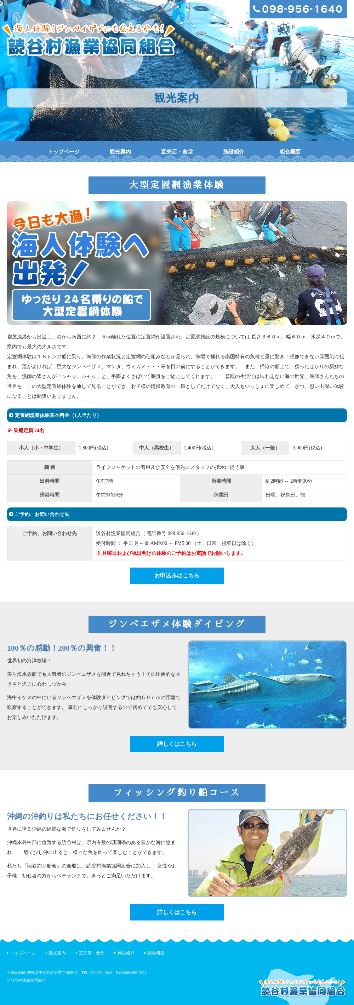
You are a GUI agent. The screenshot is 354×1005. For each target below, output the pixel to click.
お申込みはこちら (177, 576)
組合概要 (290, 152)
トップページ (64, 152)
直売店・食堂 (177, 152)
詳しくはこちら (177, 744)
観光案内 (120, 152)
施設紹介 (233, 152)
